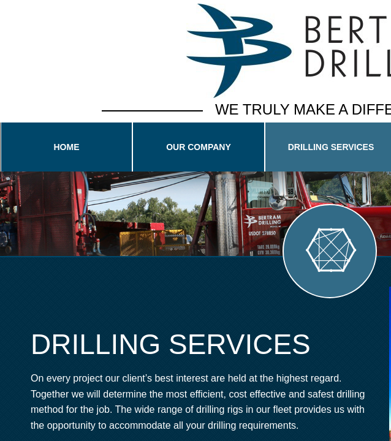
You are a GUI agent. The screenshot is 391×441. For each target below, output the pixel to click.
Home (67, 147)
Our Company (198, 147)
